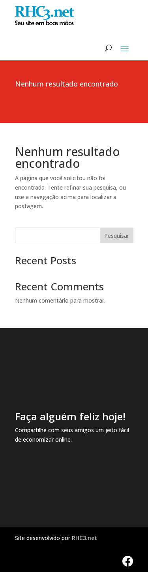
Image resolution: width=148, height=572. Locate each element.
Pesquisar (116, 235)
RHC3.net (84, 538)
